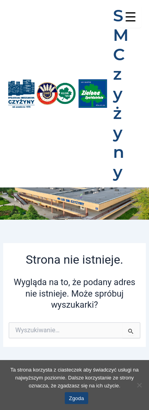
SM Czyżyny (121, 94)
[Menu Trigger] (130, 17)
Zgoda (76, 398)
